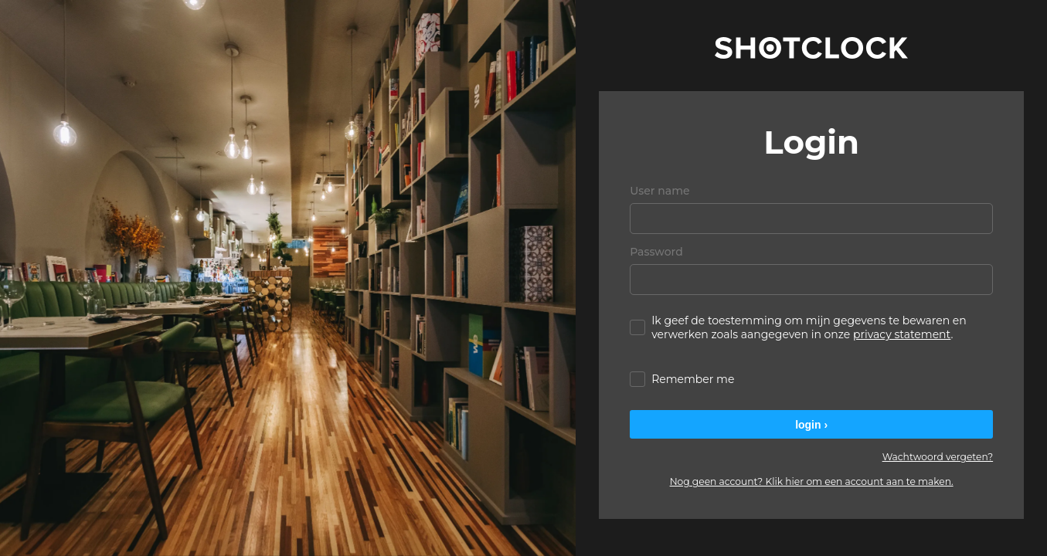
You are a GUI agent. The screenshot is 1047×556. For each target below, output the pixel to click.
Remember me (682, 379)
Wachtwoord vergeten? (937, 457)
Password (656, 252)
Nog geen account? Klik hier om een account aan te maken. (812, 481)
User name (659, 191)
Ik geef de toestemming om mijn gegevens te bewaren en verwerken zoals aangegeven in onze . (798, 327)
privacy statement (901, 334)
